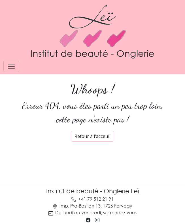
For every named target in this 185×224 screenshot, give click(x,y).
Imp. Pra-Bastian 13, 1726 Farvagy (95, 206)
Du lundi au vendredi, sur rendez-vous (96, 212)
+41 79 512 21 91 (96, 199)
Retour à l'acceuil (92, 136)
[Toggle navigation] (11, 66)
